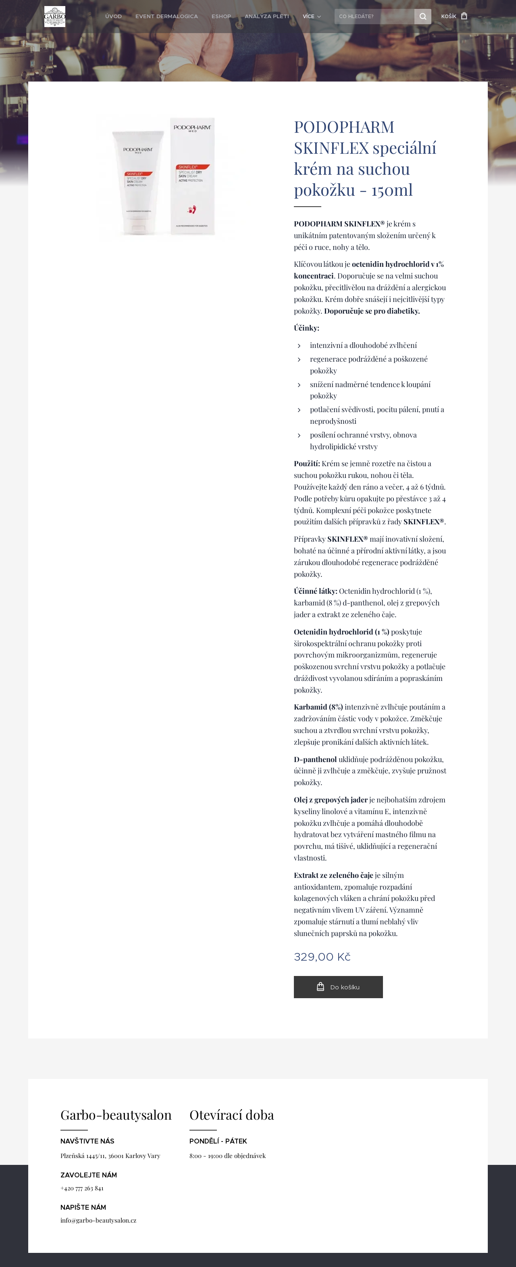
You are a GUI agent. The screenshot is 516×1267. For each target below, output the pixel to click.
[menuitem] (127, 16)
